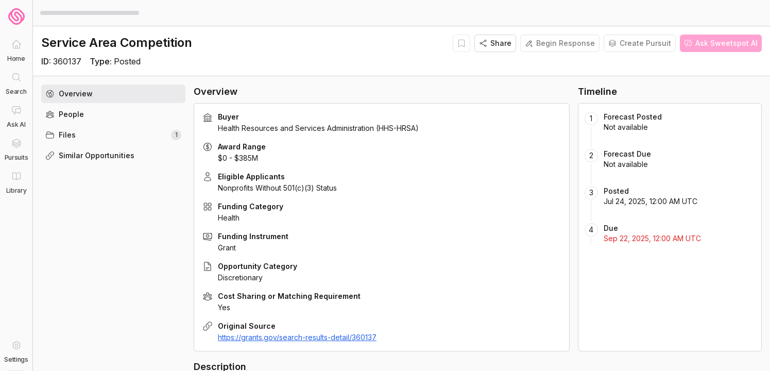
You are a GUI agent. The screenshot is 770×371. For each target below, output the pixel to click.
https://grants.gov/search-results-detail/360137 (297, 337)
